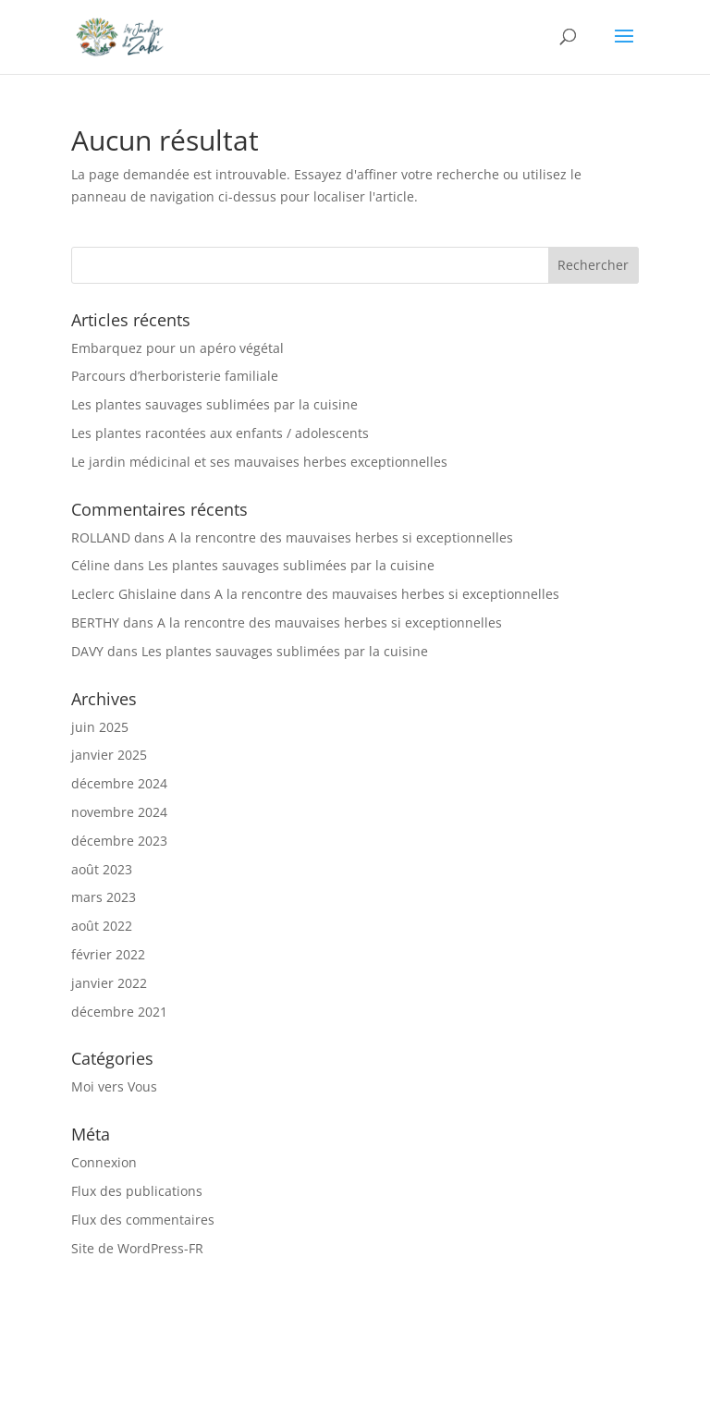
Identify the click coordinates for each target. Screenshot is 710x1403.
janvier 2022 (109, 983)
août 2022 (101, 925)
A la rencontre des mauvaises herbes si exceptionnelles (340, 537)
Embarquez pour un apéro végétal (177, 348)
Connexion (104, 1162)
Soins (485, 1337)
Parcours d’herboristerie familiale (174, 375)
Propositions (234, 1337)
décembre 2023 (119, 840)
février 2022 (108, 954)
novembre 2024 (119, 812)
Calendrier (559, 1337)
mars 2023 (103, 897)
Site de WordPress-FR (137, 1248)
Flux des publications (136, 1191)
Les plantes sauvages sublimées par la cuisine (214, 404)
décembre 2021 (119, 1011)
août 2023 (101, 869)
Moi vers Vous (114, 1086)
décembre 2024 (119, 783)
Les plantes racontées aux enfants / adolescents (220, 433)
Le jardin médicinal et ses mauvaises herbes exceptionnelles (259, 461)
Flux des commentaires (142, 1219)
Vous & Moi (133, 1337)
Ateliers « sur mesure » (371, 1337)
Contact (345, 1359)
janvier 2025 (109, 754)
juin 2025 (100, 727)
